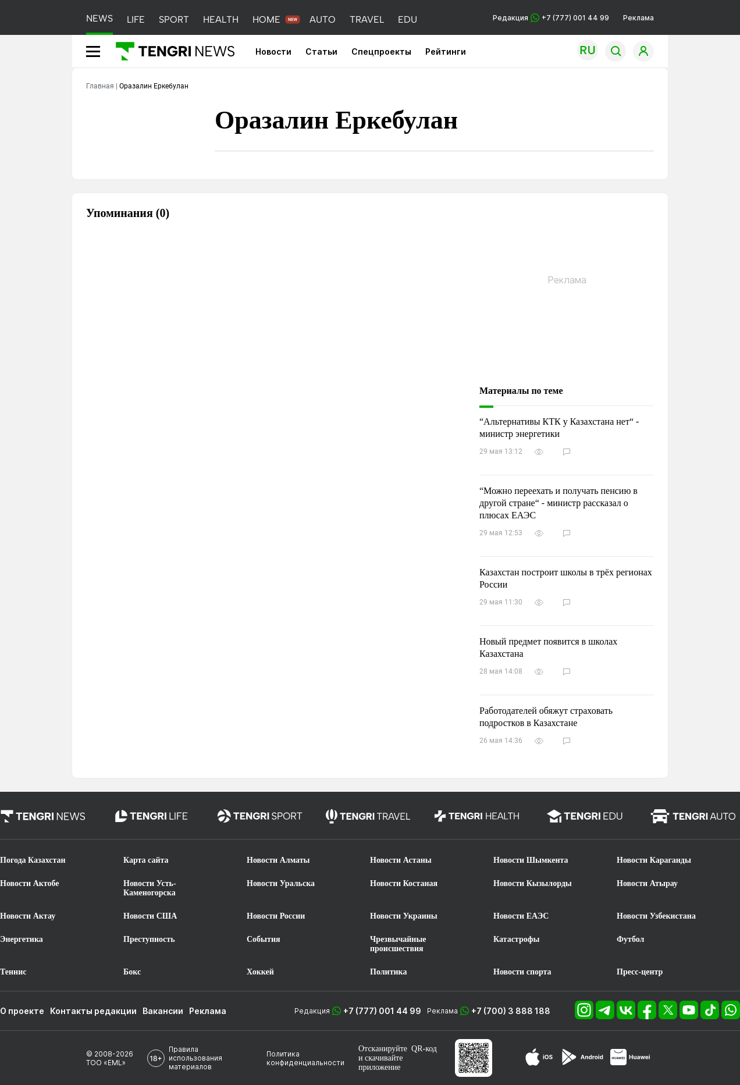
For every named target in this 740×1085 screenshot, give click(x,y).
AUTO (322, 19)
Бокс (132, 971)
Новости (273, 51)
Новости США (150, 916)
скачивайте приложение (380, 1063)
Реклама (638, 17)
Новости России (276, 916)
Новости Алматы (278, 860)
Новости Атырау (647, 883)
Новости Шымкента (530, 860)
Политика (388, 971)
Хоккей (260, 971)
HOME (266, 19)
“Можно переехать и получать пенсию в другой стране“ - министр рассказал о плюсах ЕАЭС (558, 503)
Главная (100, 86)
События (263, 939)
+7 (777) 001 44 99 (382, 1011)
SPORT (174, 19)
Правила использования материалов (195, 1058)
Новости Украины (403, 916)
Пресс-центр (640, 971)
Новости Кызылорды (532, 883)
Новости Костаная (403, 883)
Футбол (630, 939)
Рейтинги (445, 51)
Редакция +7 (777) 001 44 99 (551, 17)
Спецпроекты (381, 51)
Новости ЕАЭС (521, 916)
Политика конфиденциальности (305, 1058)
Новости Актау (27, 916)
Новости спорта (522, 971)
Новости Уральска (281, 883)
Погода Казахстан (33, 860)
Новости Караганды (654, 860)
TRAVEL (367, 19)
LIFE (136, 19)
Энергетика (21, 939)
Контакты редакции (93, 1011)
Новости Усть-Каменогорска (149, 888)
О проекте (22, 1011)
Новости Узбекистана (656, 916)
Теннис (13, 971)
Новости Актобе (29, 883)
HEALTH (221, 19)
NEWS (99, 18)
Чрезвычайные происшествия (398, 944)
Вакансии (163, 1011)
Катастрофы (516, 939)
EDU (407, 19)
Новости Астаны (401, 860)
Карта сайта (146, 860)
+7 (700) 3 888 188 (510, 1011)
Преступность (149, 939)
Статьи (321, 51)
